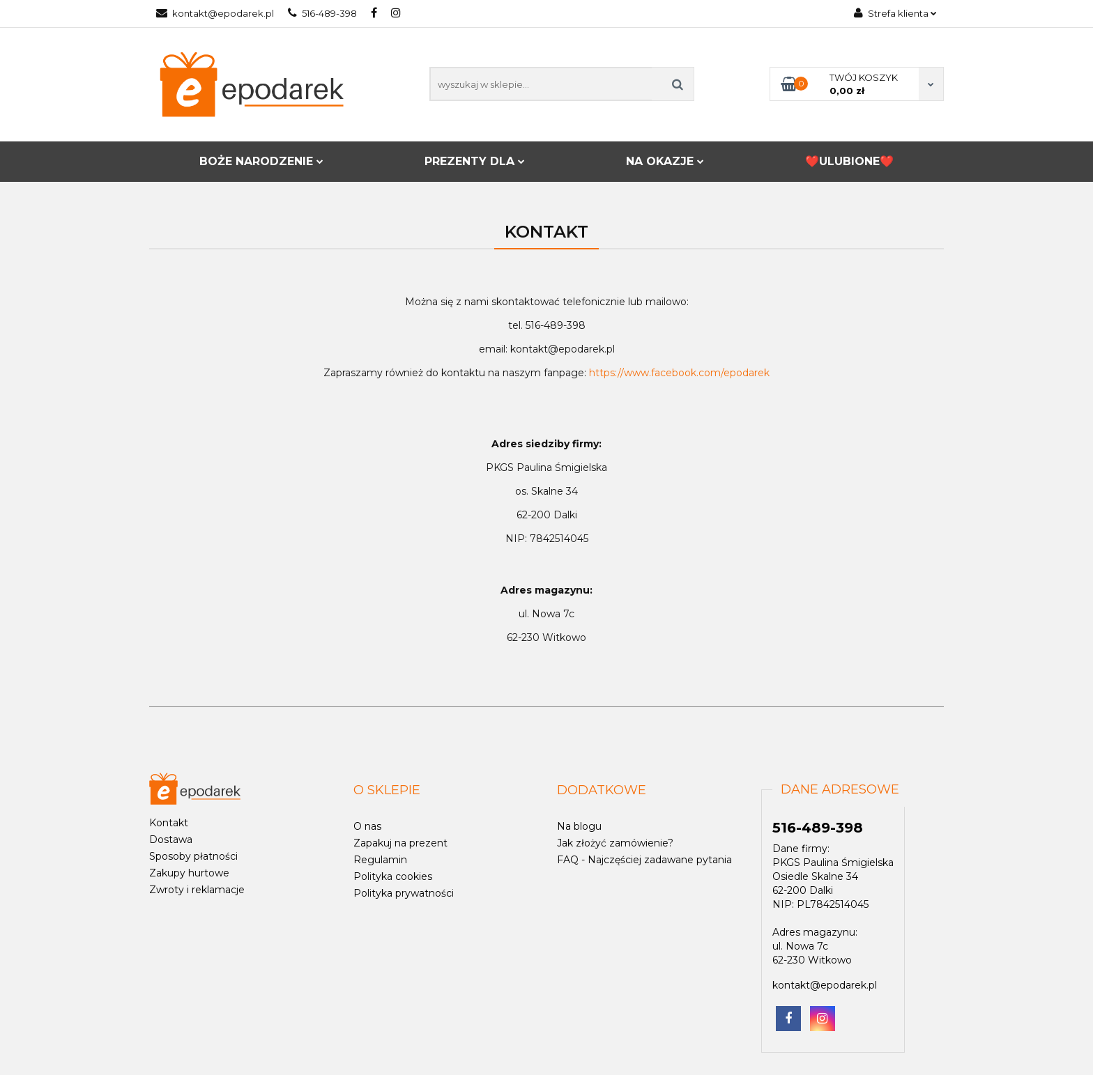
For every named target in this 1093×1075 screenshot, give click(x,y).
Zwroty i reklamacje (197, 889)
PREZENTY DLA (475, 161)
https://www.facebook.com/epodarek (679, 372)
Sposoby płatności (193, 856)
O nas (367, 826)
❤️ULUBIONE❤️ (849, 161)
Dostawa (170, 839)
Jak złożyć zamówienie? (615, 843)
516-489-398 (322, 13)
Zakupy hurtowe (189, 873)
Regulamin (380, 859)
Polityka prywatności (403, 893)
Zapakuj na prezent (400, 843)
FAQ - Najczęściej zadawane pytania (644, 859)
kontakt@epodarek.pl (215, 13)
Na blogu (579, 826)
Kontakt (168, 823)
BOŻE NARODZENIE (261, 161)
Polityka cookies (392, 876)
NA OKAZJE (665, 161)
